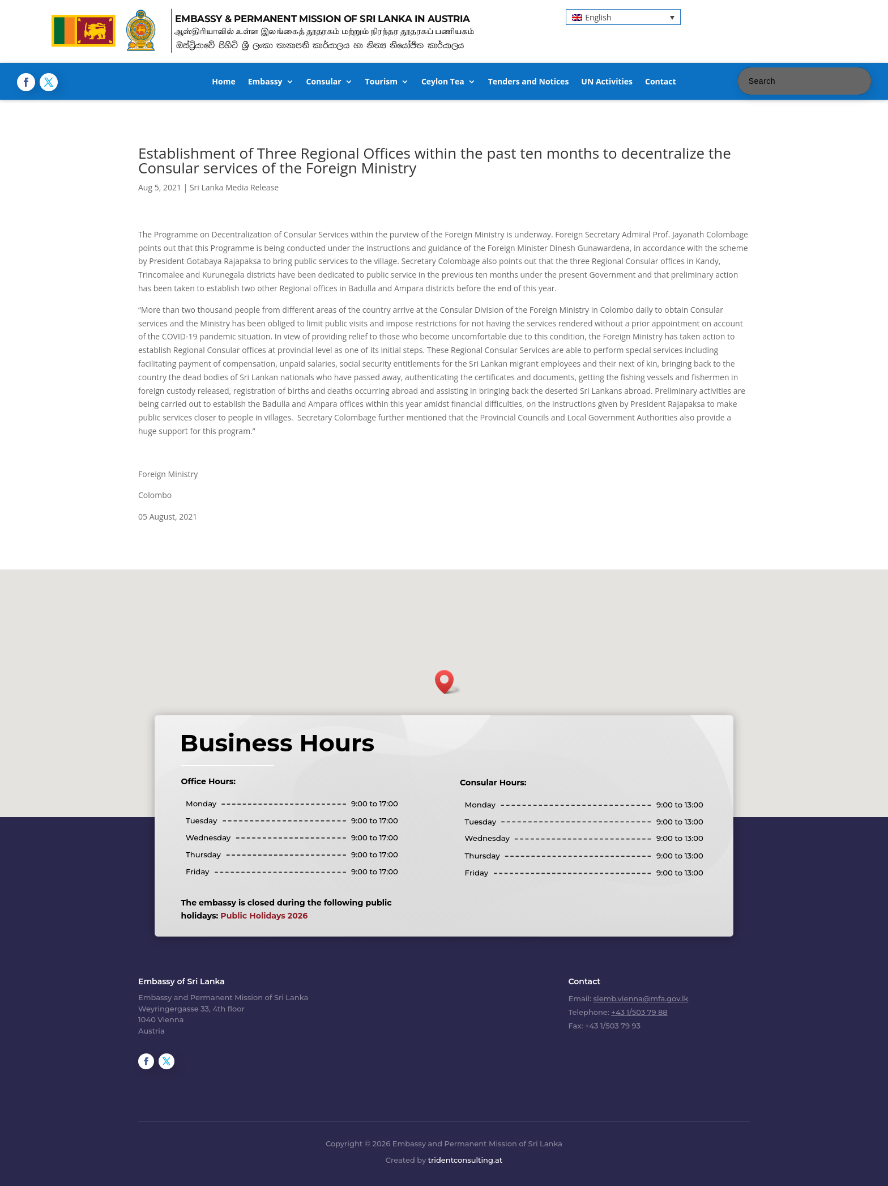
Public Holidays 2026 (264, 916)
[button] (623, 16)
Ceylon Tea (442, 82)
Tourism (381, 82)
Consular (323, 82)
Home (223, 82)
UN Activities (607, 82)
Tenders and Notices (528, 82)
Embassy (265, 82)
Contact (660, 82)
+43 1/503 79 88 (639, 1012)
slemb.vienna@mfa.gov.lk (641, 998)
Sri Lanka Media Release (234, 187)
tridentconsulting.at (465, 1159)
